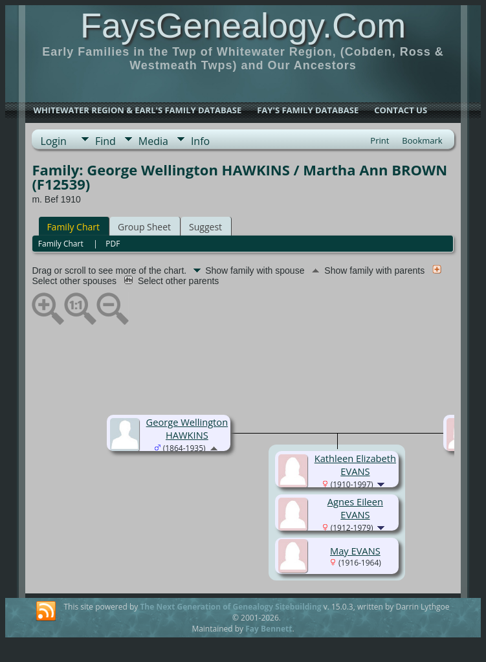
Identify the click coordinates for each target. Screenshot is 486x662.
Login (53, 141)
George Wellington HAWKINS (187, 428)
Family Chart (73, 227)
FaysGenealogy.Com (243, 25)
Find (105, 141)
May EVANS (355, 550)
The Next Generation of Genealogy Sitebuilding (230, 606)
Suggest (205, 227)
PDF (112, 243)
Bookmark (422, 140)
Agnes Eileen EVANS (355, 508)
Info (200, 141)
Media (153, 141)
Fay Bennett (268, 628)
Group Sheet (144, 227)
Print (379, 140)
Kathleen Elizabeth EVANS (355, 465)
